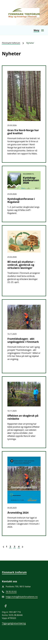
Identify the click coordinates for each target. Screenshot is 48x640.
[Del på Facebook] (5, 605)
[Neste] (22, 546)
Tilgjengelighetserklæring (14, 623)
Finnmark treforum (11, 43)
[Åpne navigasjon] (39, 30)
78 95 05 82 (11, 591)
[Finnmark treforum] (24, 12)
